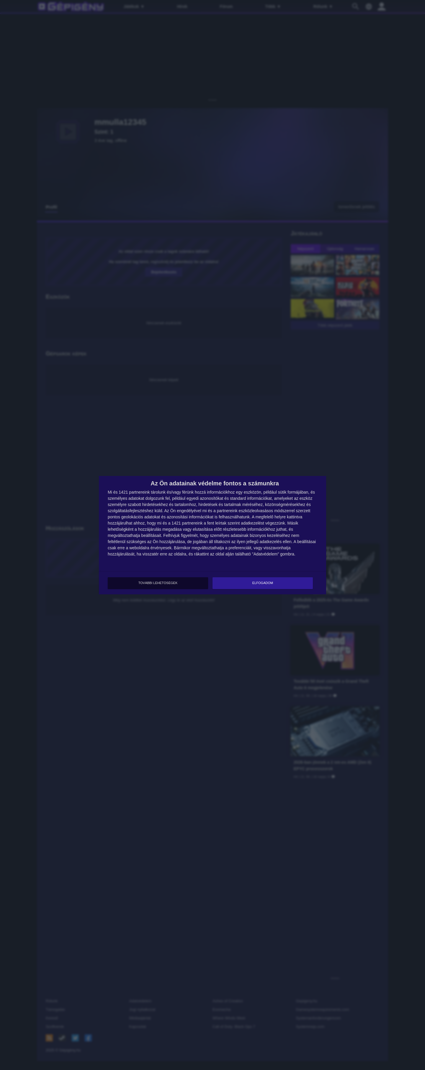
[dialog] (212, 535)
